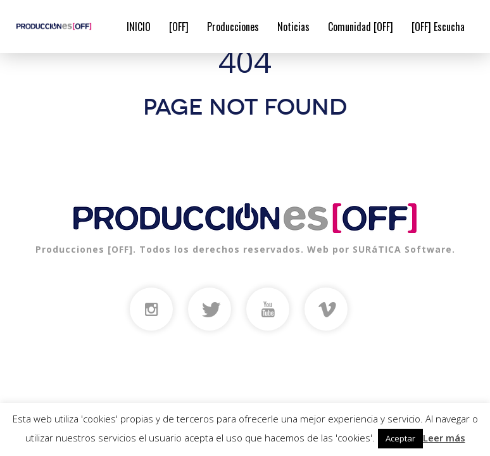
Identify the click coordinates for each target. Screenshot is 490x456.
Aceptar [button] (400, 438)
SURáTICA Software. (404, 249)
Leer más (444, 437)
